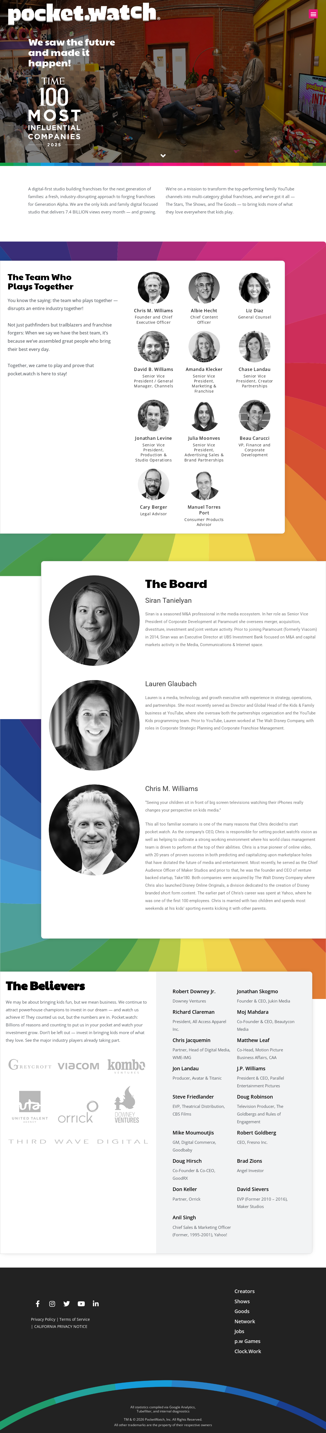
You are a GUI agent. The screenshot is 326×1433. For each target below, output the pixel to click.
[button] (313, 13)
